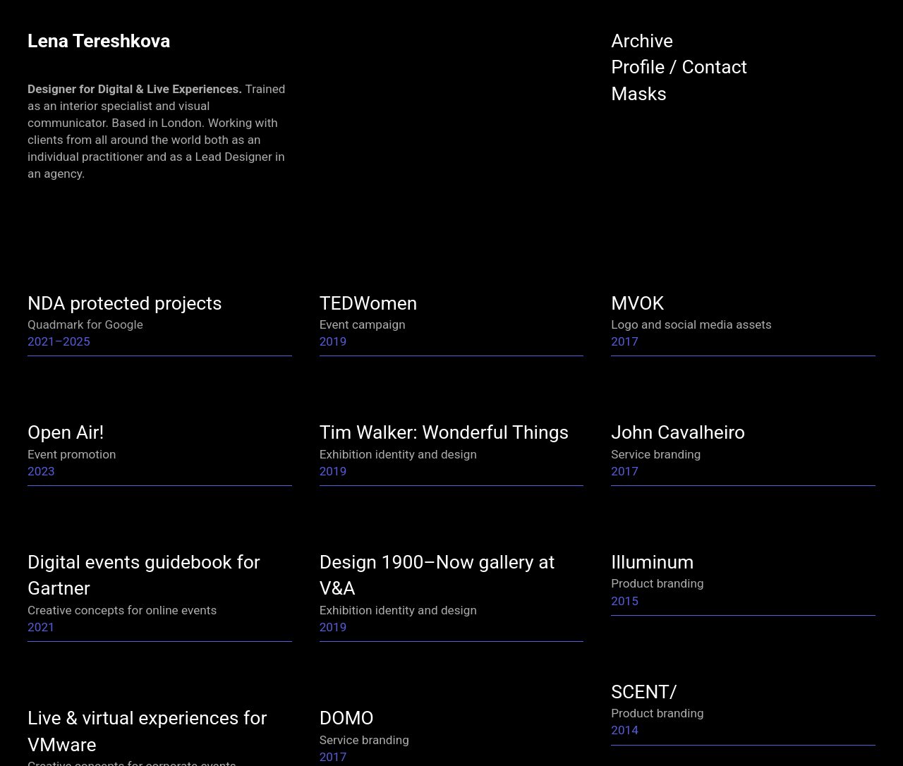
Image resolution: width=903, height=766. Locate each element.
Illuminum (652, 562)
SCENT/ (644, 692)
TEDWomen (369, 303)
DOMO (347, 718)
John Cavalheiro (678, 432)
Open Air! (66, 432)
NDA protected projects (125, 303)
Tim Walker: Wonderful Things (444, 432)
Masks (639, 93)
